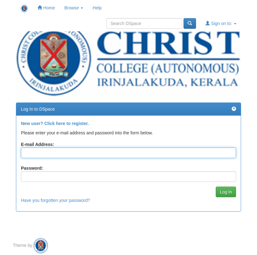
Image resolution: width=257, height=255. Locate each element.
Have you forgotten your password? (55, 200)
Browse (73, 7)
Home (46, 7)
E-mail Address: (37, 144)
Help (97, 7)
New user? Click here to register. (55, 123)
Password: (32, 168)
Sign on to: (220, 23)
